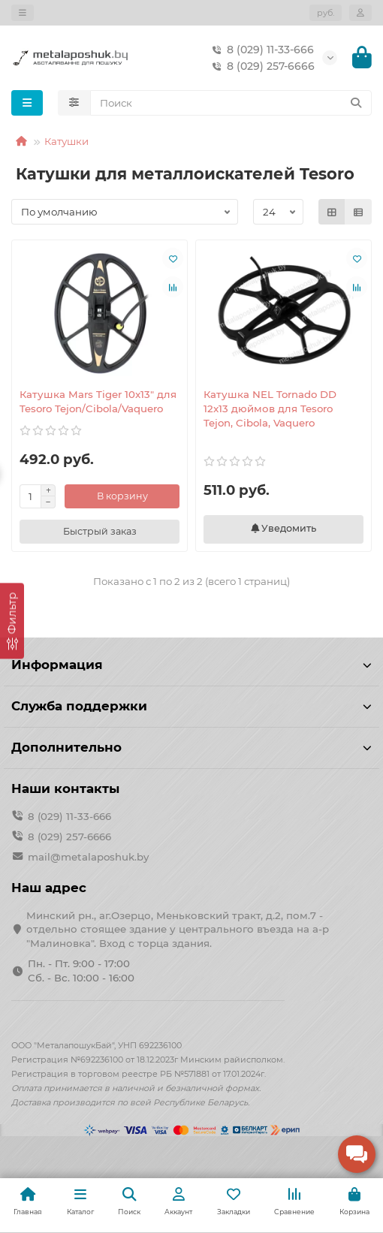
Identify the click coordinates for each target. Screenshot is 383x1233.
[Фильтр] (12, 621)
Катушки (66, 141)
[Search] (231, 103)
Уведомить (283, 528)
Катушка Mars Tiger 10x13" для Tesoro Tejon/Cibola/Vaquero (98, 401)
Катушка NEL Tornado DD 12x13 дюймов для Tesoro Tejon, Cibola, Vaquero (270, 408)
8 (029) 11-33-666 (260, 49)
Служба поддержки (191, 705)
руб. (325, 13)
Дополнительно (191, 747)
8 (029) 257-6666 (260, 66)
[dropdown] (22, 13)
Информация (191, 664)
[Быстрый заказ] (99, 532)
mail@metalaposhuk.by (88, 857)
